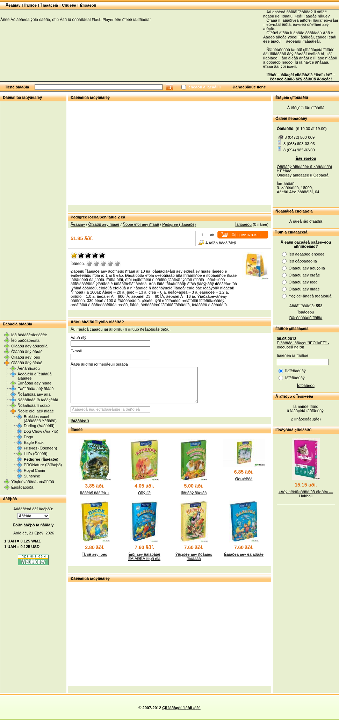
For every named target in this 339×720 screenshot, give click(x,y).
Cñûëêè (69, 5)
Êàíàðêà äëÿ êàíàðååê (244, 554)
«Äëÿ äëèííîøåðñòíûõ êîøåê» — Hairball (306, 494)
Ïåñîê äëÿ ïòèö (94, 554)
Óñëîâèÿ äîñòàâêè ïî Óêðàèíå (303, 175)
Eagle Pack (34, 442)
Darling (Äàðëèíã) (39, 426)
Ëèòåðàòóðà (22, 487)
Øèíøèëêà (244, 479)
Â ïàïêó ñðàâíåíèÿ (220, 243)
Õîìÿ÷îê (144, 493)
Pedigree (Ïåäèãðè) (41, 459)
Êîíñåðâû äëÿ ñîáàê (34, 383)
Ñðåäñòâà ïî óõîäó (33, 405)
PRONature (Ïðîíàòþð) (43, 465)
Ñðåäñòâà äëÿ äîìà (34, 394)
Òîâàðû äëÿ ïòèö (25, 357)
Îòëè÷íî (117, 263)
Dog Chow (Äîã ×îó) (41, 431)
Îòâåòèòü (306, 312)
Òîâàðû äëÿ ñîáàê (26, 363)
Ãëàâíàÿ (13, 5)
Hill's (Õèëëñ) (36, 454)
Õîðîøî (110, 263)
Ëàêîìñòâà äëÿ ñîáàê (35, 389)
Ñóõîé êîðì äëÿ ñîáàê (35, 411)
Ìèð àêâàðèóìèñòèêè (29, 335)
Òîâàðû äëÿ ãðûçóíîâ (29, 346)
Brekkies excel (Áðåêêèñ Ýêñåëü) (40, 419)
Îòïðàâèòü (80, 421)
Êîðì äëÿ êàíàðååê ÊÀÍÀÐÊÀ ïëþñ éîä (144, 556)
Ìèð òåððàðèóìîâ (25, 340)
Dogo (28, 437)
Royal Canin (34, 470)
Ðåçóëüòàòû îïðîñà (306, 318)
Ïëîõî (96, 263)
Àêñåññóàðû (28, 368)
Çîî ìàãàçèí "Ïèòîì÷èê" (181, 708)
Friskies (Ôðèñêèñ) (40, 448)
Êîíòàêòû (88, 5)
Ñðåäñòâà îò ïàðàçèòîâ (37, 400)
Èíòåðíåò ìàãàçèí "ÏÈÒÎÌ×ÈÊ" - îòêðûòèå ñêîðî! (303, 345)
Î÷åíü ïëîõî (89, 263)
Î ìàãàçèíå (49, 5)
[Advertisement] (33, 210)
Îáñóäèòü (243, 224)
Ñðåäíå (103, 263)
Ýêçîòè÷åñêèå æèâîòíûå (32, 482)
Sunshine (32, 476)
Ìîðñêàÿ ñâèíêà (194, 493)
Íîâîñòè (30, 5)
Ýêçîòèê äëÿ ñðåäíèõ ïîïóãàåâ (193, 556)
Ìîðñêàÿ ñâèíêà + (94, 493)
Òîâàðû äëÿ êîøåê (27, 352)
